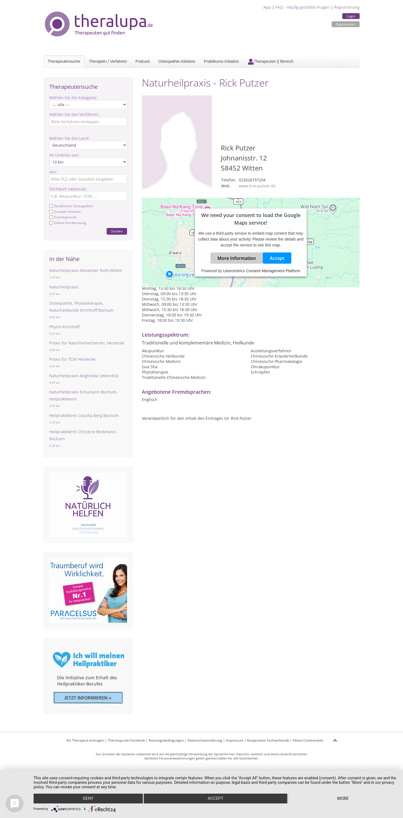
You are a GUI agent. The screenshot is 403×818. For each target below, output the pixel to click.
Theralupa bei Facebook (126, 740)
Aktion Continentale (308, 740)
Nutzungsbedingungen (166, 740)
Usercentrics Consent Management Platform (261, 270)
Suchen (117, 231)
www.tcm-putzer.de (257, 185)
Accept (277, 258)
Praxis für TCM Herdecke (72, 359)
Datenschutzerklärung (205, 740)
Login (351, 16)
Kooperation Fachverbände (268, 740)
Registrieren (345, 24)
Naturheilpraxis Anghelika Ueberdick (83, 375)
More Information (236, 258)
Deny (88, 798)
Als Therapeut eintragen (85, 740)
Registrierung (347, 7)
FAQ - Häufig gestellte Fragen (302, 7)
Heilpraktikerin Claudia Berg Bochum (84, 415)
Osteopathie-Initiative (176, 61)
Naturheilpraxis (64, 287)
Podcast (142, 61)
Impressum (234, 740)
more (343, 798)
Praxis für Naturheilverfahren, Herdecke (87, 343)
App (267, 7)
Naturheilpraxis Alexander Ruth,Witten (85, 270)
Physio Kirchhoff (64, 326)
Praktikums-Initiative (221, 61)
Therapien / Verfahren (108, 61)
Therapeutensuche (64, 61)
